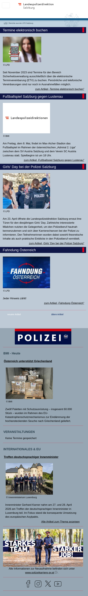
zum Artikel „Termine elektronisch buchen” (59, 89)
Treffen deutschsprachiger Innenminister (31, 457)
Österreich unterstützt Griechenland (28, 361)
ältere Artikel (57, 314)
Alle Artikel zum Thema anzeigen (60, 521)
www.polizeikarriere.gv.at (39, 572)
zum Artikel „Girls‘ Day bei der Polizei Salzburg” (56, 243)
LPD (5, 23)
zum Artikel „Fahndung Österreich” (64, 303)
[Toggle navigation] (6, 5)
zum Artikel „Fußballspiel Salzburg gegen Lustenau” (54, 160)
